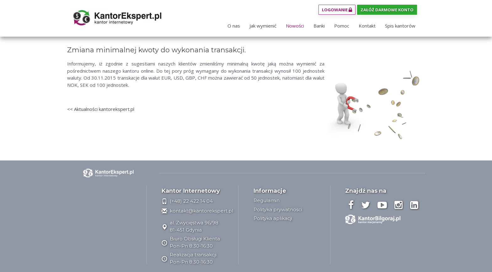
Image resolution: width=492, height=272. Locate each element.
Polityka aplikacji (273, 218)
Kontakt (367, 26)
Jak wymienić (262, 26)
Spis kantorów (400, 26)
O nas (233, 26)
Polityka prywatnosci (278, 209)
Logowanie (337, 10)
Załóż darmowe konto (387, 10)
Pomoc (341, 26)
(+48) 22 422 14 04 (187, 201)
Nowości (295, 26)
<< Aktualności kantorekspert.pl (100, 109)
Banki (319, 26)
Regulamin (267, 200)
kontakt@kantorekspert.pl (197, 211)
